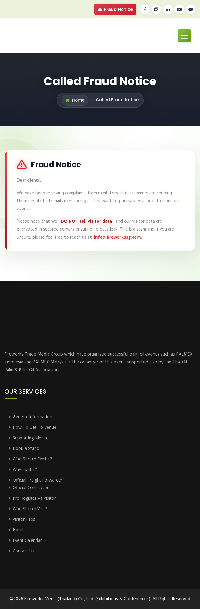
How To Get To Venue (34, 427)
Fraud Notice (115, 9)
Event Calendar (27, 540)
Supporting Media (30, 438)
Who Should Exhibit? (32, 459)
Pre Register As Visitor (34, 498)
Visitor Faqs (24, 519)
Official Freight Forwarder (37, 480)
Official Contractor (30, 487)
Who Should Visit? (30, 508)
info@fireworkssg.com (117, 237)
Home (78, 100)
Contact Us (23, 551)
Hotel (18, 529)
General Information (32, 416)
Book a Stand (26, 448)
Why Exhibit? (25, 469)
